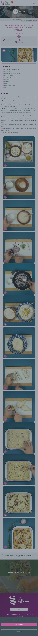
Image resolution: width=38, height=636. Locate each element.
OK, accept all (19, 624)
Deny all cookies (19, 627)
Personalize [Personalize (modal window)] (19, 631)
